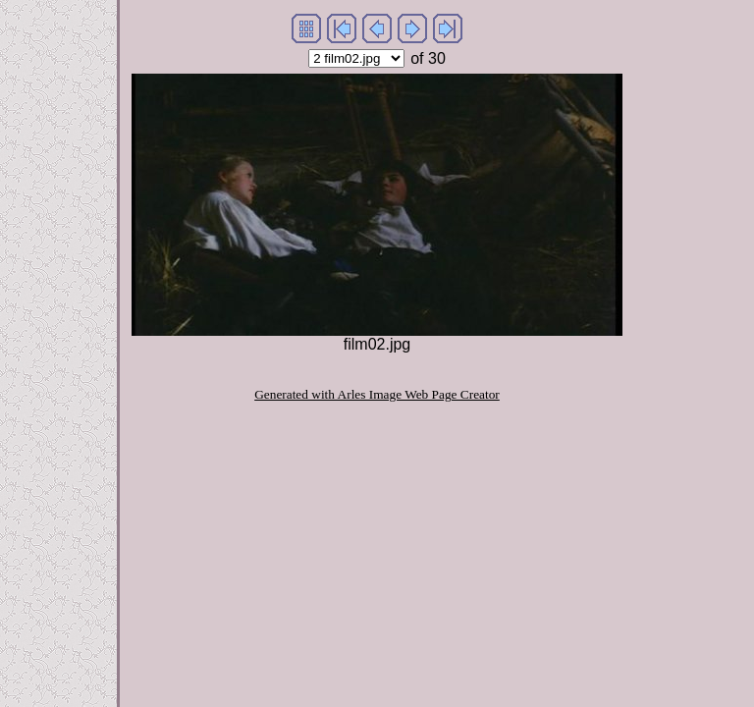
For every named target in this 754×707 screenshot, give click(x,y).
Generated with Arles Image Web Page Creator (377, 394)
